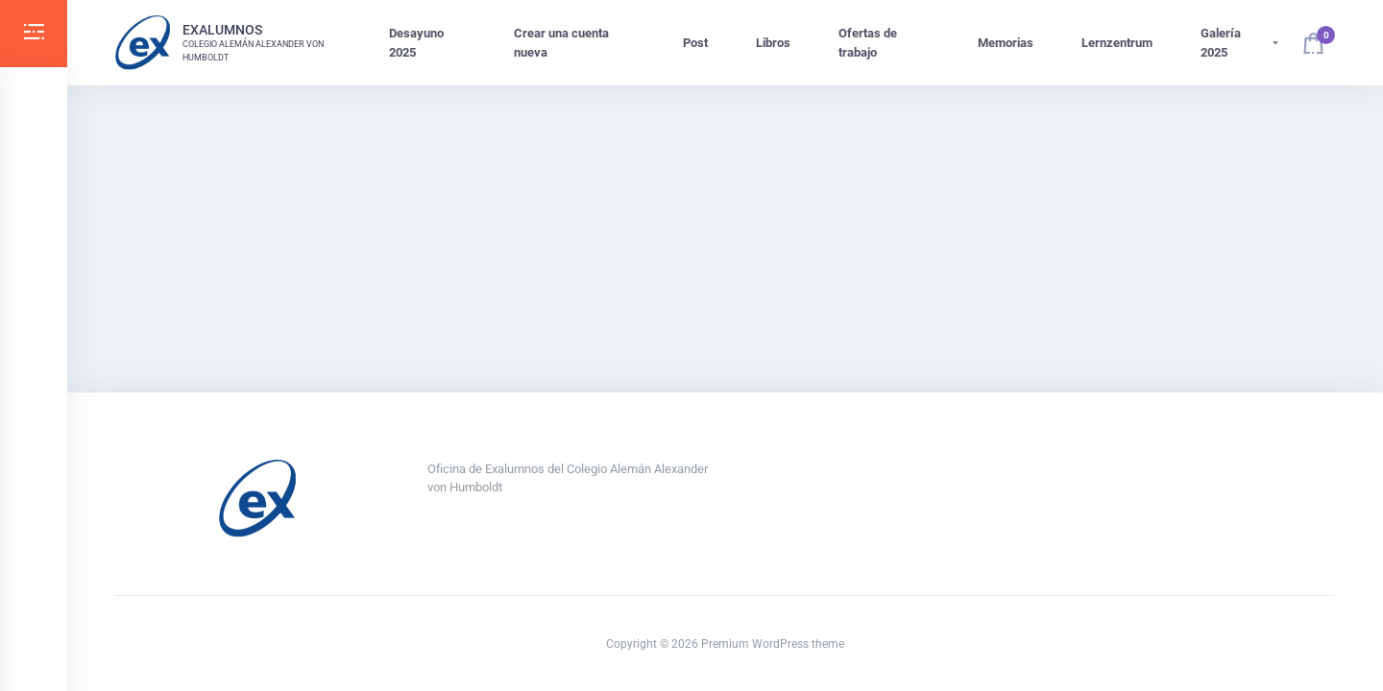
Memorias (1005, 43)
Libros (773, 43)
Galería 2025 (1221, 43)
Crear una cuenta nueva (561, 43)
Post (695, 43)
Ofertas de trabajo (867, 43)
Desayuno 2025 (416, 43)
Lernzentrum (1116, 43)
